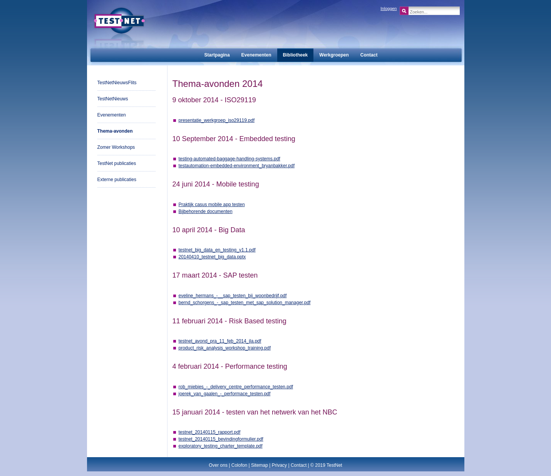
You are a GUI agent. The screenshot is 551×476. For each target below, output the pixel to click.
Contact (298, 465)
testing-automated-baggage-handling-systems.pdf (229, 158)
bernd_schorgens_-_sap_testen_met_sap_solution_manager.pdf (245, 302)
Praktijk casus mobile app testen (212, 204)
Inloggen (388, 8)
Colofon (239, 465)
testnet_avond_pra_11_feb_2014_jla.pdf (220, 341)
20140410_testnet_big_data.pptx (212, 257)
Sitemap (259, 465)
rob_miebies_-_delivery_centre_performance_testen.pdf (236, 386)
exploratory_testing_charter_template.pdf (221, 446)
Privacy (279, 465)
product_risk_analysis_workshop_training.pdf (225, 348)
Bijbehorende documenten (206, 211)
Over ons (218, 465)
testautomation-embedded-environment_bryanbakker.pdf (237, 165)
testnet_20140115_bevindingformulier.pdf (221, 439)
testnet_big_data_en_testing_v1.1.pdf (217, 250)
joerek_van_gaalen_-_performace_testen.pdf (225, 393)
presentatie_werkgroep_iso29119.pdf (217, 120)
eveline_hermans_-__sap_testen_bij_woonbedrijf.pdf (233, 295)
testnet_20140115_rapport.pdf (210, 432)
